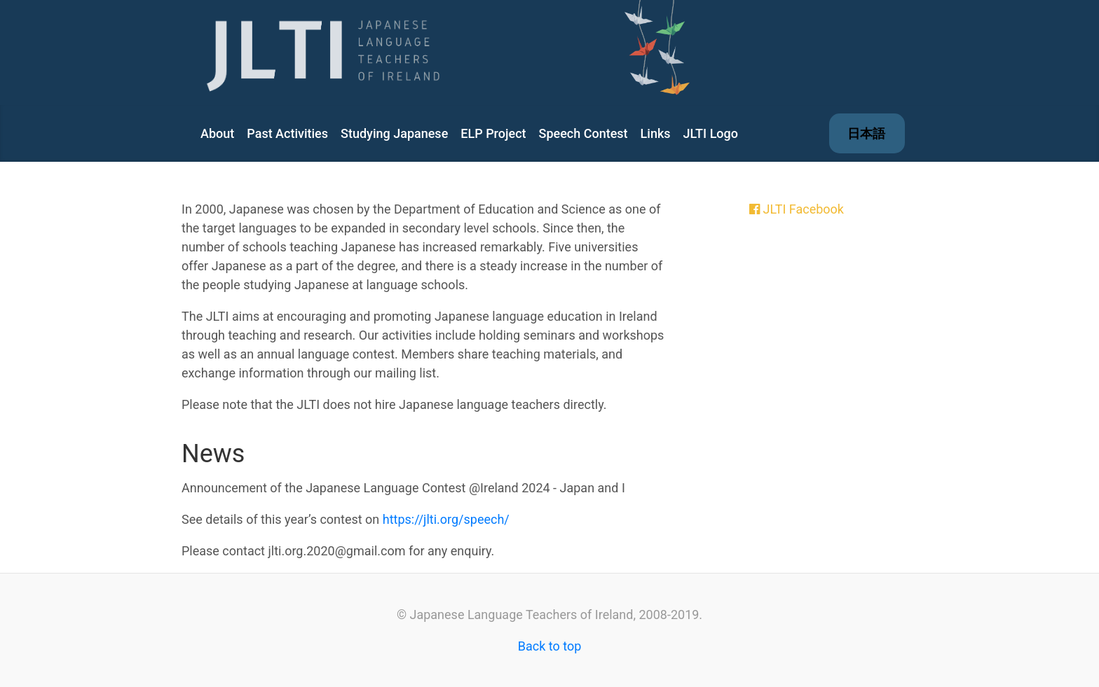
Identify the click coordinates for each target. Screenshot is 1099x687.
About (217, 133)
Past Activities (287, 133)
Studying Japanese (394, 133)
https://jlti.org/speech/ (446, 519)
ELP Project (493, 133)
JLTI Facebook (803, 209)
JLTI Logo (710, 133)
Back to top (550, 646)
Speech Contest (583, 133)
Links (656, 133)
